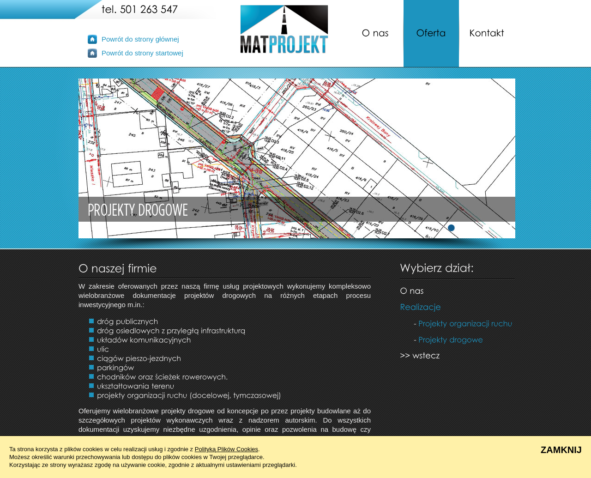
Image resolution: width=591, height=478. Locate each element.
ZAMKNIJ (561, 450)
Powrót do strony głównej (140, 39)
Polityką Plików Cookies (226, 449)
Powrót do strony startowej (142, 53)
